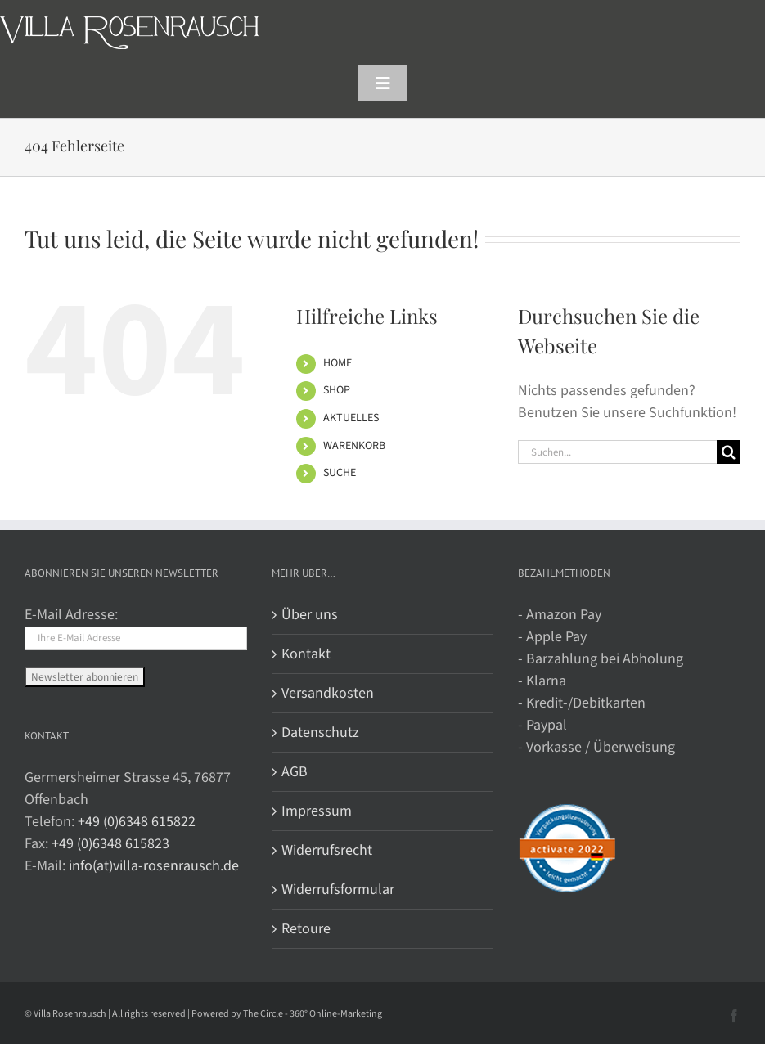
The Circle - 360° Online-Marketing (312, 1014)
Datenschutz (320, 732)
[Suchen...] (617, 452)
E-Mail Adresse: (71, 614)
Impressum (316, 811)
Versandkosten (327, 693)
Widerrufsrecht (326, 850)
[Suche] (728, 452)
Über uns (309, 614)
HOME (337, 363)
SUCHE (339, 473)
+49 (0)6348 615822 (137, 821)
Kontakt (306, 654)
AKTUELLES (351, 418)
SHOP (336, 390)
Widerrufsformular (337, 889)
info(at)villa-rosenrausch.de (154, 866)
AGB (294, 772)
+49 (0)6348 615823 (110, 844)
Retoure (306, 929)
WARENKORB (354, 446)
